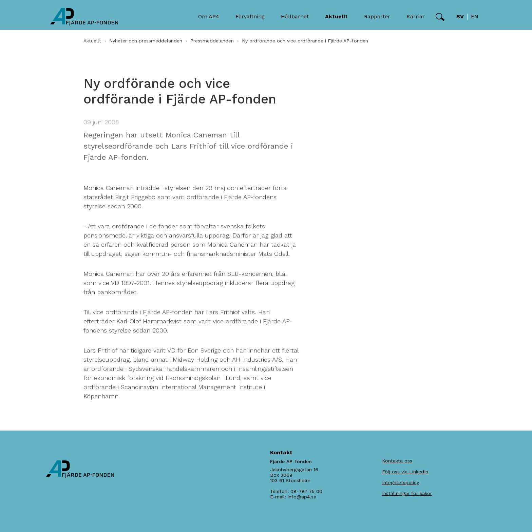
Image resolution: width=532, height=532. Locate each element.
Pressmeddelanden (212, 40)
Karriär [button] (415, 16)
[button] (440, 17)
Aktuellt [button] (336, 16)
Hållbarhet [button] (295, 16)
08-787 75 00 (306, 491)
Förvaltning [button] (250, 16)
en (474, 16)
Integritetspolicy (400, 482)
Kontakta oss (397, 460)
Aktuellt (92, 40)
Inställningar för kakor (407, 493)
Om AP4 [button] (208, 16)
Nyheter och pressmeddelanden (145, 40)
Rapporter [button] (377, 16)
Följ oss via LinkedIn (405, 471)
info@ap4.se (302, 496)
